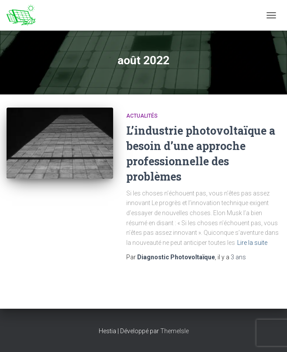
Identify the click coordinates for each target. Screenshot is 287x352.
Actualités (142, 116)
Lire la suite (252, 242)
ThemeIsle (174, 331)
